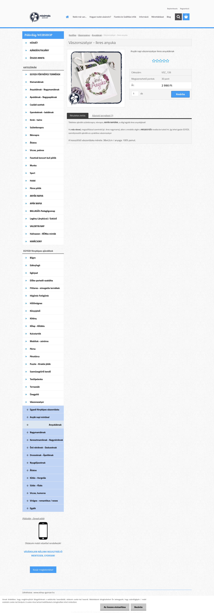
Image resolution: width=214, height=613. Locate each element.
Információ (143, 16)
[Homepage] (67, 16)
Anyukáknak (97, 35)
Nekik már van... (80, 16)
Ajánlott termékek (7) (102, 115)
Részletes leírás (77, 115)
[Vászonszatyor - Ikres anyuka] (96, 50)
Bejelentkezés (172, 8)
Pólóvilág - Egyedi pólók (33, 518)
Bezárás (138, 607)
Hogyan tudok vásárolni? (100, 16)
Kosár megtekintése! (43, 569)
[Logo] (42, 17)
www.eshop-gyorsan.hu (44, 592)
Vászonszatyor (84, 35)
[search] (178, 16)
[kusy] (135, 93)
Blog (169, 16)
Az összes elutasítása (115, 607)
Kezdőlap (72, 35)
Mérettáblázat (157, 16)
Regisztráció (184, 8)
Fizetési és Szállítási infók (125, 16)
